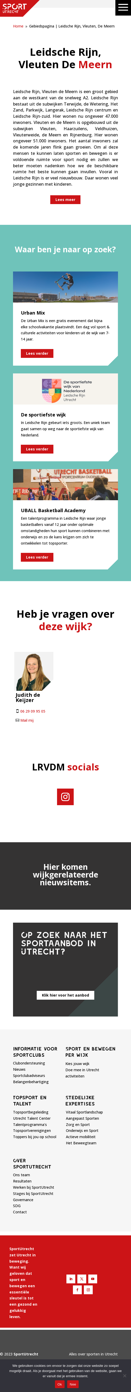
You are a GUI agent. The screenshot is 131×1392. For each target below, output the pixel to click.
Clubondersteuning (29, 1063)
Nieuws (19, 1069)
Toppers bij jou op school (34, 1136)
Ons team (21, 1174)
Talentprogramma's (30, 1124)
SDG (17, 1205)
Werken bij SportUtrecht (33, 1187)
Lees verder (37, 353)
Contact (20, 1211)
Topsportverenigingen (32, 1130)
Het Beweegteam (81, 1142)
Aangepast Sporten (82, 1118)
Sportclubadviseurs (29, 1075)
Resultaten (22, 1181)
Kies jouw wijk (77, 1063)
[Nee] (124, 1375)
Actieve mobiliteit (81, 1136)
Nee (73, 1384)
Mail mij (27, 720)
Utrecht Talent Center (32, 1118)
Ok (60, 1384)
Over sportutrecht (32, 1164)
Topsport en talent (29, 1100)
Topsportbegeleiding (30, 1112)
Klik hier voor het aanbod (65, 995)
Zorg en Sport (78, 1124)
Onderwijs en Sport (82, 1130)
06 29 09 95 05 (32, 711)
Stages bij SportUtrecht (33, 1193)
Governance (23, 1199)
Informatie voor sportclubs (35, 1052)
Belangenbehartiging (31, 1081)
